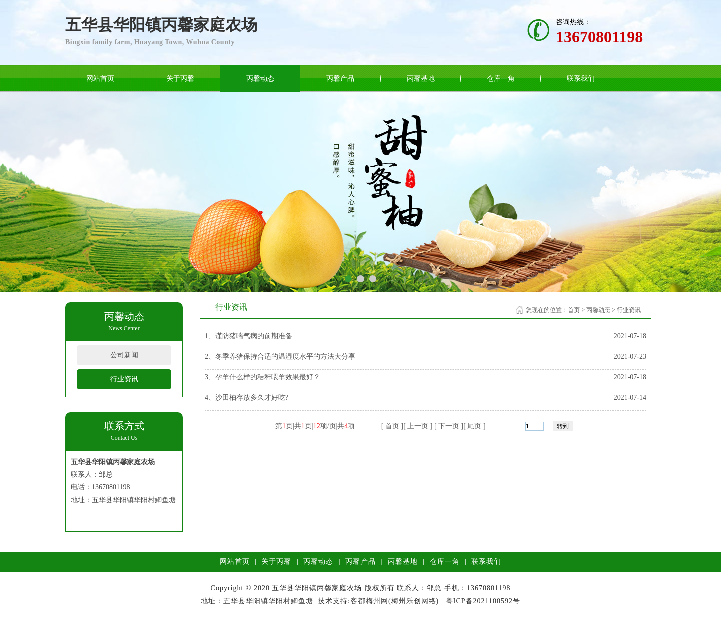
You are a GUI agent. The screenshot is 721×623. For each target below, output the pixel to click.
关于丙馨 (180, 78)
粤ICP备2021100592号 (483, 601)
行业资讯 (124, 379)
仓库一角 (501, 78)
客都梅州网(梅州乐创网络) (394, 601)
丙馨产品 (340, 78)
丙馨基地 (421, 78)
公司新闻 (124, 355)
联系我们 (581, 78)
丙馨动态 (260, 78)
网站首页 (100, 78)
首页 (574, 310)
